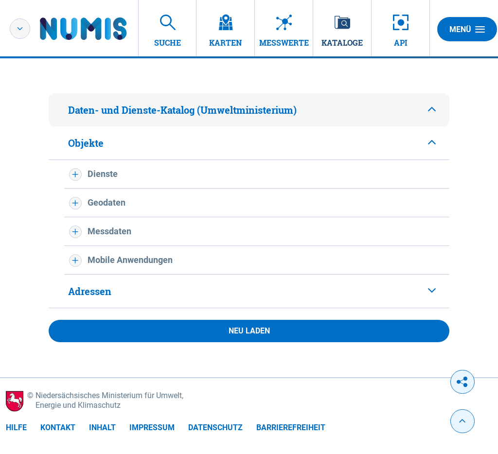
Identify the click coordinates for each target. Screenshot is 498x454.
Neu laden (249, 330)
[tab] (249, 109)
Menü (467, 29)
